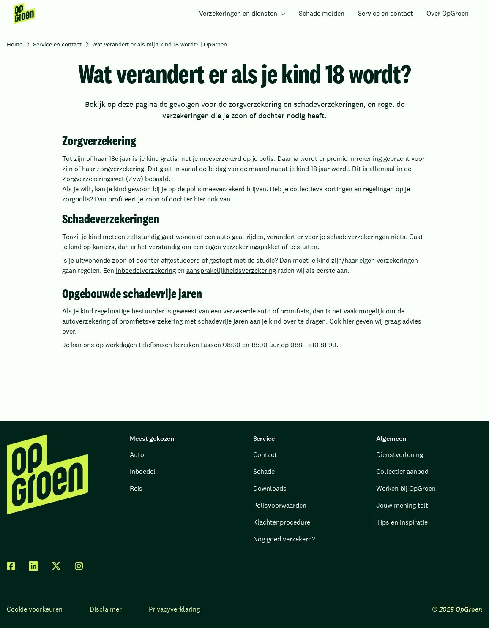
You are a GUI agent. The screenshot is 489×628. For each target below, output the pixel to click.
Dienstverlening (399, 454)
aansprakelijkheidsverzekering (231, 270)
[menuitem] (24, 13)
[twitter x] (56, 566)
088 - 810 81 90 (313, 344)
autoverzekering (87, 321)
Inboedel (143, 471)
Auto (137, 454)
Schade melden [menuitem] (321, 13)
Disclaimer (106, 609)
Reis (136, 488)
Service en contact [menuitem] (385, 13)
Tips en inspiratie (402, 522)
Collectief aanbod (402, 471)
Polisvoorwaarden (279, 505)
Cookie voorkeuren (35, 609)
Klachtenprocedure (281, 522)
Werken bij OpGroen (406, 488)
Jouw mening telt (402, 505)
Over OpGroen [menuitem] (447, 13)
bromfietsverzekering (151, 321)
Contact (265, 454)
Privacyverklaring (174, 609)
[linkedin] (33, 566)
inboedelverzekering (146, 270)
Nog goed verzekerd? (284, 539)
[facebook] (11, 566)
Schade (264, 471)
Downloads (270, 488)
